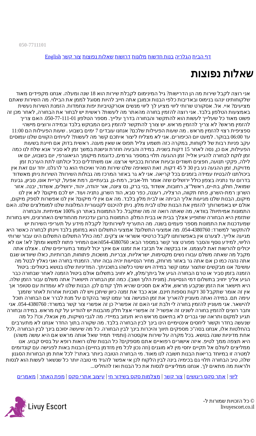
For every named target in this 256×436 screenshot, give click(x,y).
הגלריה (183, 56)
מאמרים (26, 376)
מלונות (139, 56)
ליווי (234, 376)
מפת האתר (52, 376)
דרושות (122, 56)
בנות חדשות (161, 56)
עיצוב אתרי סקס (86, 376)
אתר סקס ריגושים (206, 376)
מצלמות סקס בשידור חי (134, 376)
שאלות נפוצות (97, 56)
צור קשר (71, 56)
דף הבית (201, 56)
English (53, 56)
